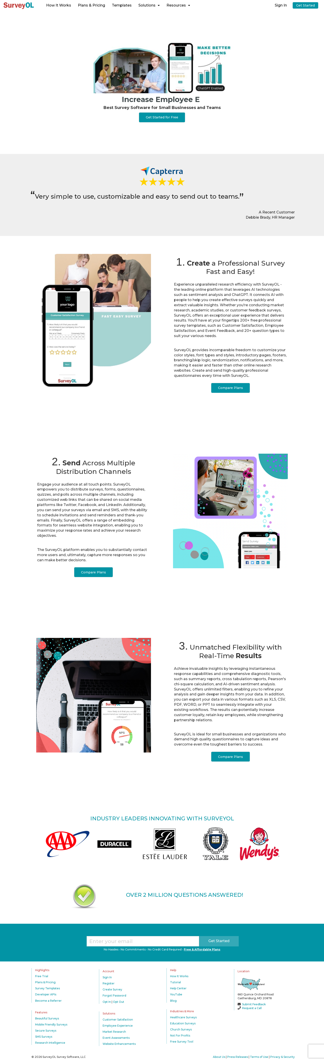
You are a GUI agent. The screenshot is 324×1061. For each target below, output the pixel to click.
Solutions (149, 5)
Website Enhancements (119, 1043)
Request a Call (252, 1008)
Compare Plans (230, 388)
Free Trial (41, 976)
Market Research (114, 1031)
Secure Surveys (45, 1030)
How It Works (58, 5)
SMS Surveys (43, 1036)
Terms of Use (259, 1057)
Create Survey (112, 989)
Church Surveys (181, 1029)
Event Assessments (116, 1037)
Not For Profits (180, 1035)
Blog (173, 1000)
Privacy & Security (282, 1057)
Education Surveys (183, 1023)
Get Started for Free (162, 117)
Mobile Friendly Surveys (51, 1024)
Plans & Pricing (91, 5)
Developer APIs (45, 994)
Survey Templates (47, 988)
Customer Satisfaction (118, 1019)
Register (109, 983)
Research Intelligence (50, 1042)
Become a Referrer (48, 1000)
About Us (219, 1057)
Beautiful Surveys (47, 1018)
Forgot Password (114, 995)
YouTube (176, 994)
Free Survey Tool (181, 1041)
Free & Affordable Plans (202, 949)
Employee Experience (118, 1025)
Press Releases (237, 1057)
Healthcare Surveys (183, 1017)
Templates (122, 5)
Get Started (305, 5)
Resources (178, 5)
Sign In (281, 5)
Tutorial (175, 982)
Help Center (178, 988)
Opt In (107, 1001)
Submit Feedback (254, 1004)
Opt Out (118, 1001)
